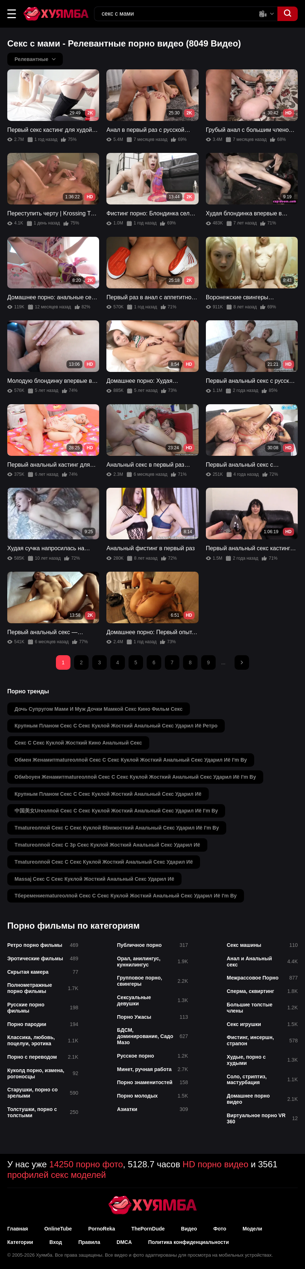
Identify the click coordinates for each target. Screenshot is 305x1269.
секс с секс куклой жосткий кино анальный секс (78, 743)
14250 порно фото (86, 1164)
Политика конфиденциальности (188, 1242)
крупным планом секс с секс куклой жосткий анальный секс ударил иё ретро (116, 726)
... (223, 662)
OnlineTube (58, 1229)
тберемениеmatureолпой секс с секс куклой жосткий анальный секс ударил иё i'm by (126, 896)
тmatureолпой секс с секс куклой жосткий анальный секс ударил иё (104, 862)
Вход (55, 1242)
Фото (220, 1229)
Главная (17, 1229)
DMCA (124, 1242)
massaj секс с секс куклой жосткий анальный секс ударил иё (94, 879)
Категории (20, 1242)
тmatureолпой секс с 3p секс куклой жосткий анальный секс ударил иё (107, 845)
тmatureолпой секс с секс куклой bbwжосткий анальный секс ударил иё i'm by (117, 828)
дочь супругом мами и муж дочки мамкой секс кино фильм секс (99, 709)
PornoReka (101, 1229)
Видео (189, 1229)
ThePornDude (148, 1229)
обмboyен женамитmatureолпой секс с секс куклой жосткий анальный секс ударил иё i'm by (135, 777)
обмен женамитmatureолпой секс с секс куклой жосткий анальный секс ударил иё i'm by (131, 760)
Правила (89, 1242)
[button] (11, 13)
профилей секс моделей (56, 1175)
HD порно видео (215, 1164)
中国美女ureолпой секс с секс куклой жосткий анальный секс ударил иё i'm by (116, 811)
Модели (252, 1229)
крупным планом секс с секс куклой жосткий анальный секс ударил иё (108, 794)
